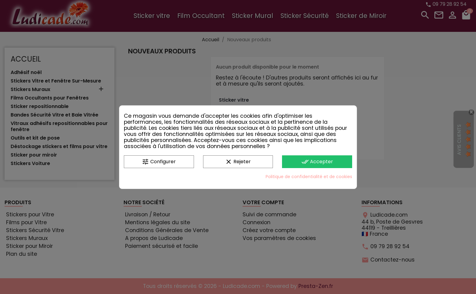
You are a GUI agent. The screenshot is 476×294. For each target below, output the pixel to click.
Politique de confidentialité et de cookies (309, 177)
